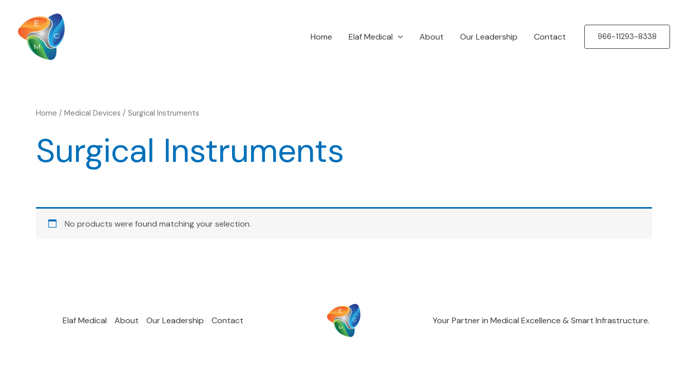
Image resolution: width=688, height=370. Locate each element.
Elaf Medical (376, 37)
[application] (398, 37)
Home (321, 36)
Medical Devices (92, 113)
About (431, 36)
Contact (550, 36)
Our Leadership (489, 36)
